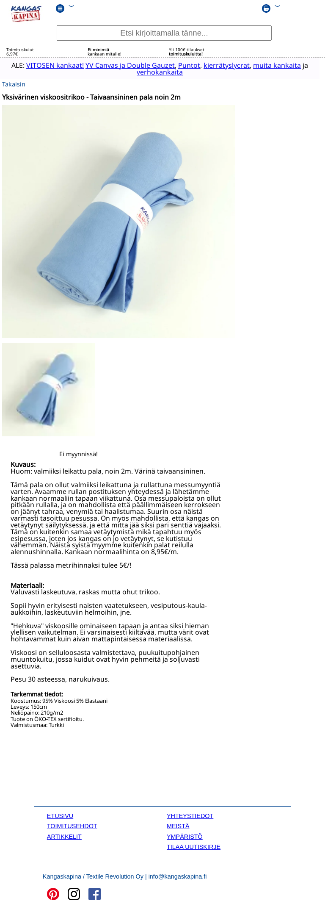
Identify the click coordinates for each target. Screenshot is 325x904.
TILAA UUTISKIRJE (193, 846)
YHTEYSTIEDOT (190, 814)
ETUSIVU (60, 814)
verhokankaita (155, 71)
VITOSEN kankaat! (50, 64)
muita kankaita (272, 64)
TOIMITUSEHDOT (72, 825)
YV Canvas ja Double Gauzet (125, 64)
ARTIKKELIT (64, 835)
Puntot (185, 64)
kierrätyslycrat (222, 64)
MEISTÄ (178, 825)
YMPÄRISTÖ (185, 835)
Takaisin (13, 83)
